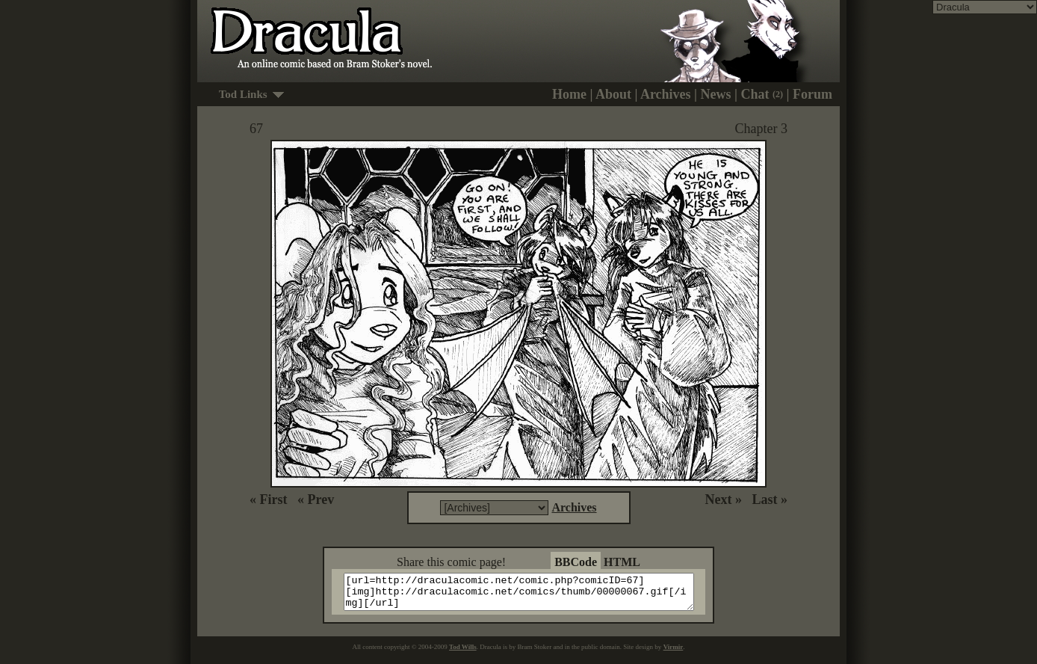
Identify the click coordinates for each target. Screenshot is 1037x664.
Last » (769, 499)
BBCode (575, 562)
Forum (812, 94)
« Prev (315, 499)
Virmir (673, 653)
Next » (723, 499)
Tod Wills (463, 653)
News (716, 94)
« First (268, 499)
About (613, 94)
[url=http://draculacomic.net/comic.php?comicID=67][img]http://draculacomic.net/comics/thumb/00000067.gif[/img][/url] (528, 595)
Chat (762, 94)
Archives (665, 94)
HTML (622, 562)
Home (569, 94)
